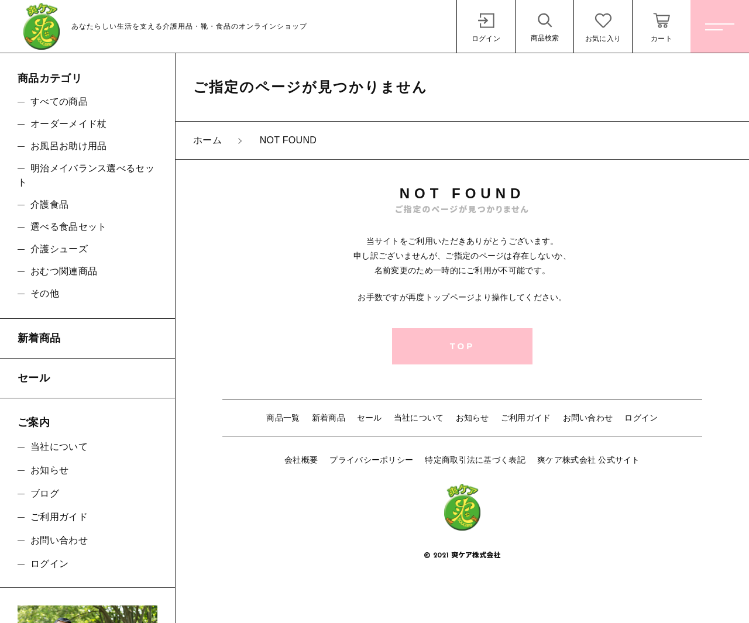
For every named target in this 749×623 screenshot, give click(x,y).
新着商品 (328, 417)
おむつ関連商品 (63, 271)
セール (369, 417)
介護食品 (49, 204)
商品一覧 (283, 417)
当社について (419, 417)
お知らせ (472, 417)
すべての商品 (59, 101)
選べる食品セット (68, 227)
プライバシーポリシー (371, 459)
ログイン (641, 417)
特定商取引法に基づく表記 (475, 459)
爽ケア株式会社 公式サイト (588, 459)
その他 (44, 293)
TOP (462, 346)
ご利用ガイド (526, 417)
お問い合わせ (588, 417)
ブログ (44, 493)
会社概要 (301, 459)
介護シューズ (59, 249)
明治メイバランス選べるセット (86, 175)
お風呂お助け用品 (68, 146)
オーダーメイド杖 (68, 124)
